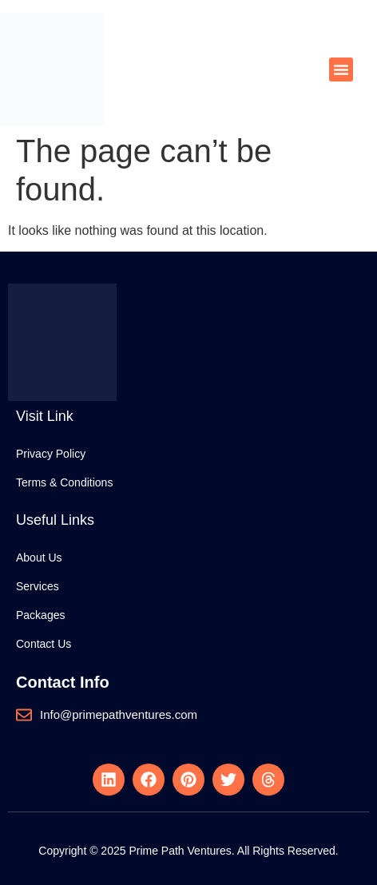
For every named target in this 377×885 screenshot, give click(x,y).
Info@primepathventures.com (118, 714)
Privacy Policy (50, 453)
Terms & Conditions (64, 482)
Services (37, 586)
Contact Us (43, 643)
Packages (40, 615)
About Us (39, 557)
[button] (341, 69)
